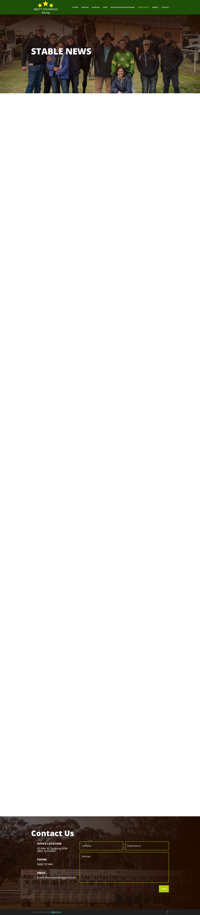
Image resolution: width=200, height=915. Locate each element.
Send (164, 889)
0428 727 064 (44, 864)
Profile (75, 7)
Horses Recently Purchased (122, 7)
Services (85, 7)
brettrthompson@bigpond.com (56, 877)
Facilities (96, 7)
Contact (165, 7)
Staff (105, 7)
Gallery (155, 7)
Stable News (143, 7)
